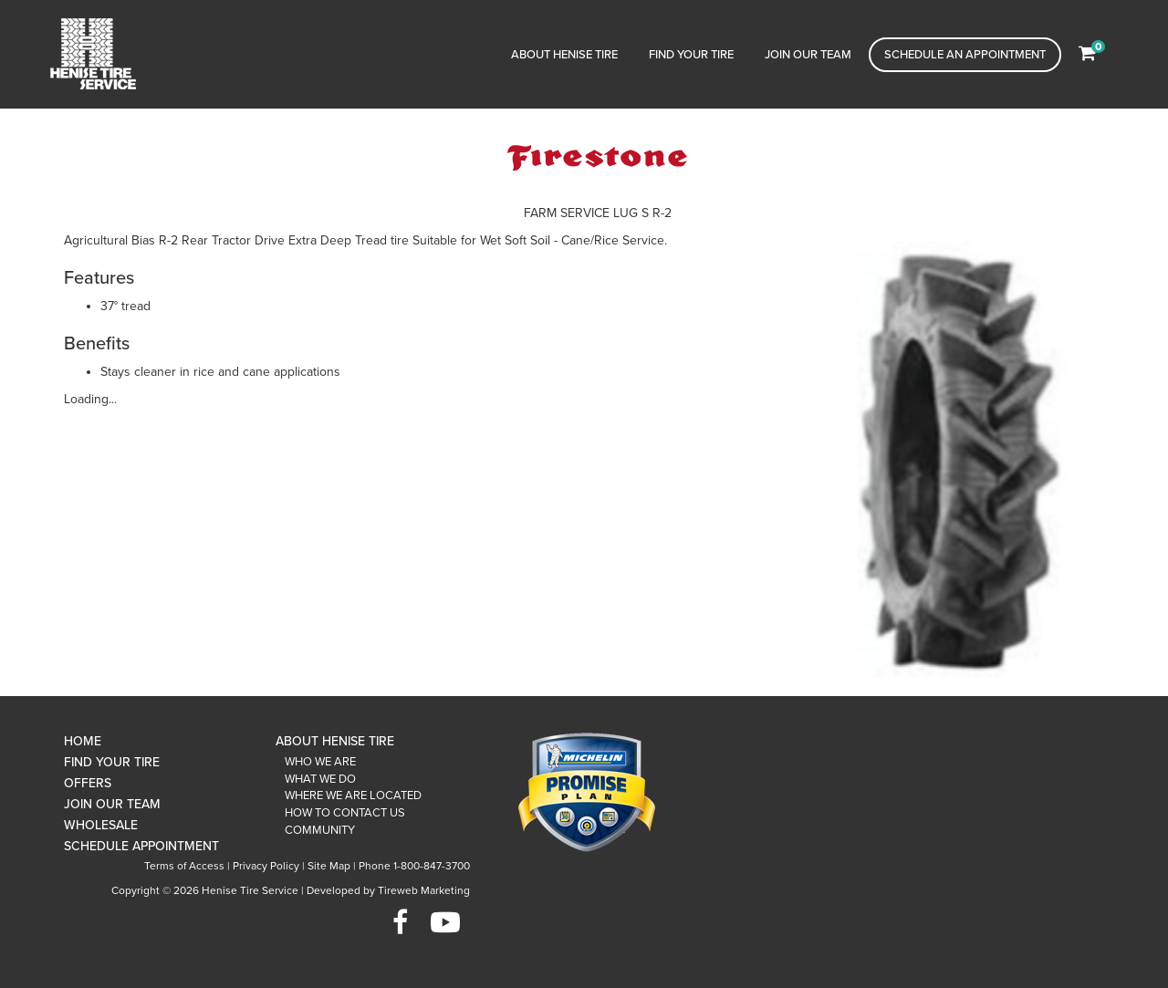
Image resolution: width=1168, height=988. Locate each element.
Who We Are (320, 761)
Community (320, 830)
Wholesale (101, 825)
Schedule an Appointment (965, 54)
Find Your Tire (691, 54)
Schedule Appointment (141, 846)
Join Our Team (808, 54)
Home (82, 741)
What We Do (320, 779)
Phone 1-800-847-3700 (414, 865)
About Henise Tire (564, 54)
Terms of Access (184, 865)
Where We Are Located (353, 795)
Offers (87, 783)
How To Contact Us (345, 813)
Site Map (329, 865)
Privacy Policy (266, 865)
